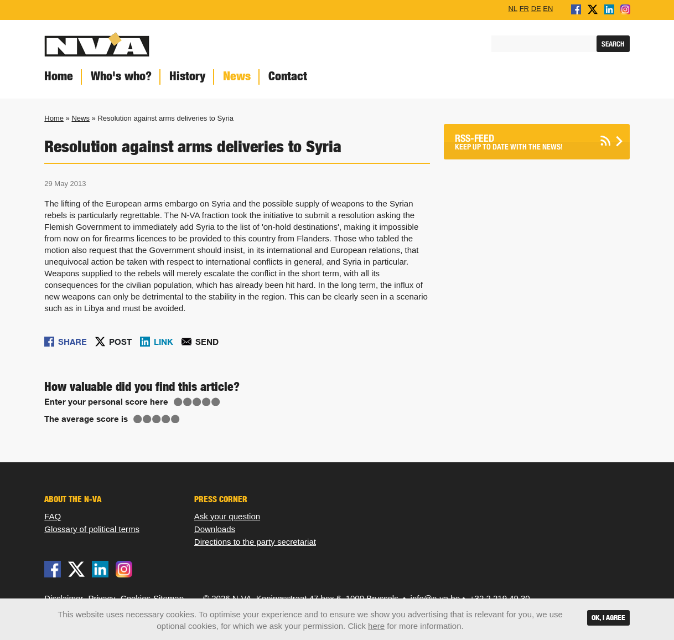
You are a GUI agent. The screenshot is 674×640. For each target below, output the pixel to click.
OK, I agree (608, 617)
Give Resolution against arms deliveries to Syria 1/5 (178, 402)
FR (524, 8)
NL (512, 8)
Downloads (214, 529)
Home (58, 76)
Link (163, 342)
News (237, 76)
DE (536, 8)
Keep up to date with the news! (523, 142)
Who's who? (121, 76)
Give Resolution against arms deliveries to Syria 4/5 (206, 402)
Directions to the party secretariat (255, 541)
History (187, 76)
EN (548, 8)
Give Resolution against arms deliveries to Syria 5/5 (215, 402)
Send (207, 342)
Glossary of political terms (91, 529)
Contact (287, 76)
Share (72, 342)
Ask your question (227, 516)
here (376, 626)
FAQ (52, 516)
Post (120, 342)
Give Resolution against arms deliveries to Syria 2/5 (187, 402)
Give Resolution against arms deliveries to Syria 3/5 (197, 402)
